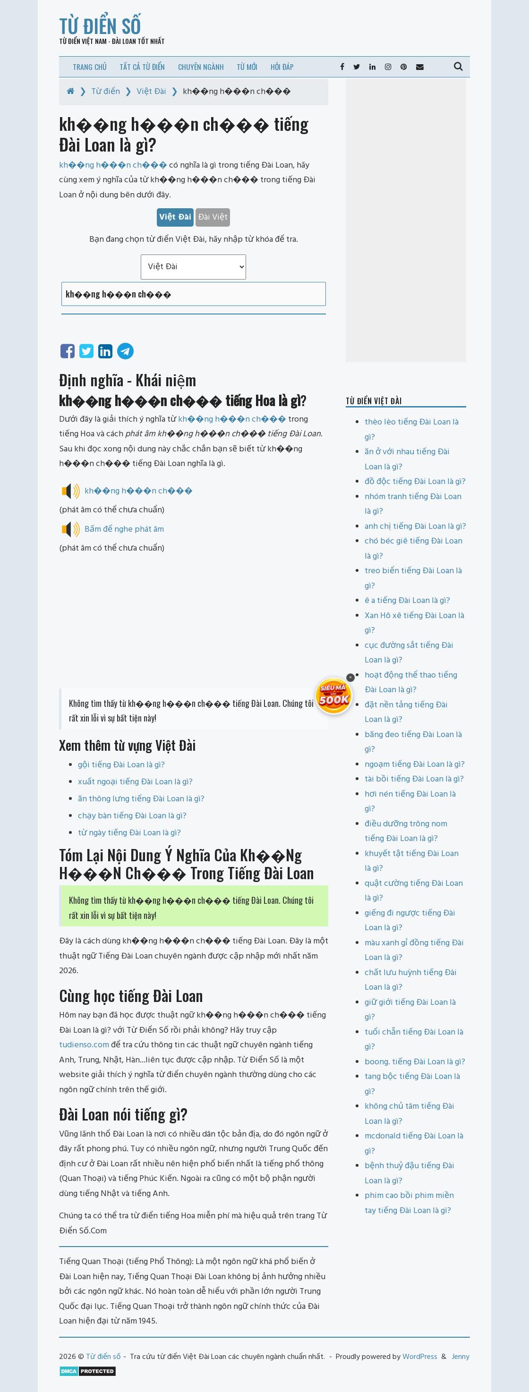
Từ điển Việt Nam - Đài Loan (97, 41)
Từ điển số (100, 25)
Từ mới (247, 66)
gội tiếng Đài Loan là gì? (121, 765)
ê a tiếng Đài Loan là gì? (407, 601)
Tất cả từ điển (142, 66)
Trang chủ (90, 66)
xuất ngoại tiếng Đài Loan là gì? (135, 782)
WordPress (419, 1357)
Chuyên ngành (201, 66)
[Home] (71, 92)
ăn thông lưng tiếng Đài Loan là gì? (141, 799)
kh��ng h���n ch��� (232, 419)
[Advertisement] (193, 622)
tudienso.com (84, 1045)
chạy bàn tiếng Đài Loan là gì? (132, 816)
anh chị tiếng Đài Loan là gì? (415, 527)
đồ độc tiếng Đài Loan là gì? (415, 482)
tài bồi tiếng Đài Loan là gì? (414, 779)
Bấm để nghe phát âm (124, 529)
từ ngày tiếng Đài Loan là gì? (129, 833)
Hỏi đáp (282, 66)
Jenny (460, 1357)
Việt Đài (151, 92)
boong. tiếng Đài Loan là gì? (415, 1062)
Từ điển (105, 92)
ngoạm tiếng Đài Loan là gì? (415, 765)
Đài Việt (213, 217)
